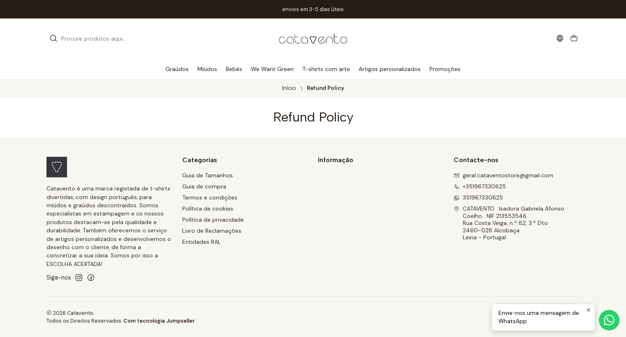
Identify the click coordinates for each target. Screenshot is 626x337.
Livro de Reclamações (211, 230)
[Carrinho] (574, 39)
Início (289, 88)
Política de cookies (207, 208)
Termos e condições (209, 197)
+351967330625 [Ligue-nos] (480, 186)
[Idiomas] (560, 38)
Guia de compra (204, 186)
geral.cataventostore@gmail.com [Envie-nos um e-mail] (503, 175)
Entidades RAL (201, 241)
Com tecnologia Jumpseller (159, 320)
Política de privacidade (213, 219)
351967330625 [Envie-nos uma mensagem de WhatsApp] (478, 197)
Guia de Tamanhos (207, 175)
